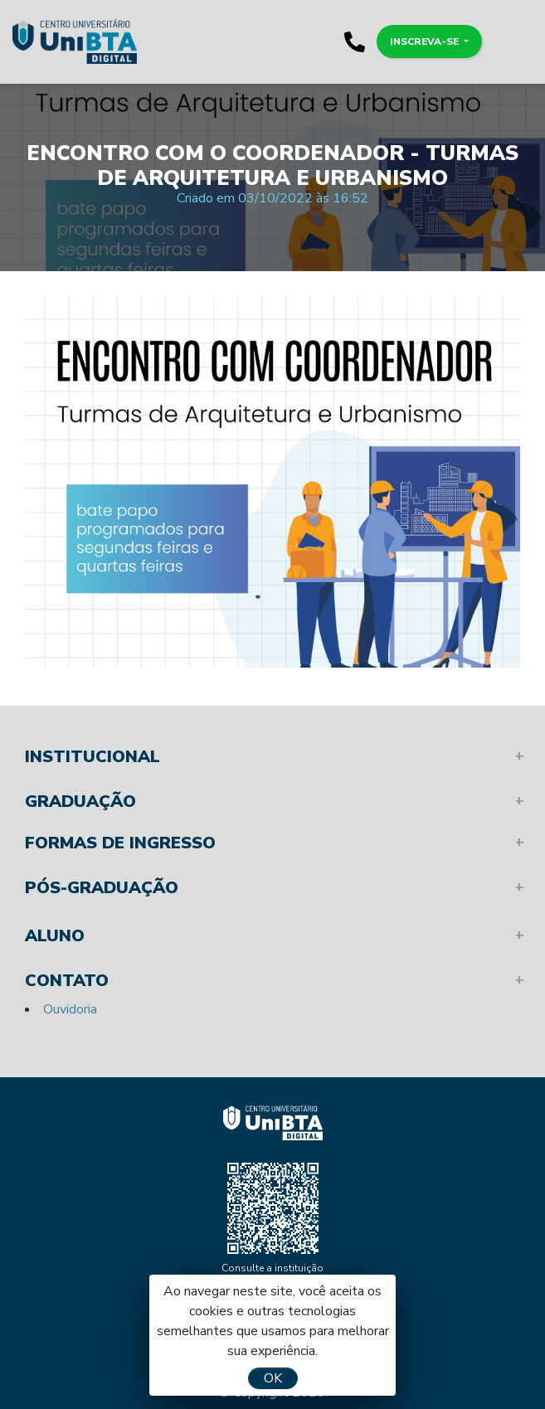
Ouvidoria (70, 1009)
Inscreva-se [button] (425, 41)
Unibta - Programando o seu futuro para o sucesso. (74, 41)
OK (273, 1378)
